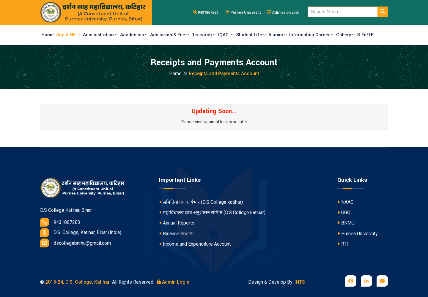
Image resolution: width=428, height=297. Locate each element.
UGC (343, 212)
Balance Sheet (176, 233)
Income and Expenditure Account (195, 244)
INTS (300, 282)
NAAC (345, 202)
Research (203, 34)
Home (47, 34)
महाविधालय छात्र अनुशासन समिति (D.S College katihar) (212, 212)
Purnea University (357, 233)
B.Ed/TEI (365, 34)
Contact (49, 50)
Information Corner (311, 34)
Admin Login (173, 282)
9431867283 (60, 222)
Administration (100, 34)
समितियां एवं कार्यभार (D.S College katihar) (201, 202)
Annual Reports (176, 223)
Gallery (345, 34)
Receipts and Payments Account (224, 73)
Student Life (251, 34)
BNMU (346, 223)
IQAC (226, 34)
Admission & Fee (169, 34)
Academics (134, 34)
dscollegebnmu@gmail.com (75, 242)
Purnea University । (245, 12)
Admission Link (283, 12)
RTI (342, 244)
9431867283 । (208, 12)
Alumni (277, 34)
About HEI (68, 34)
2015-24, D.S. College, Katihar (77, 282)
